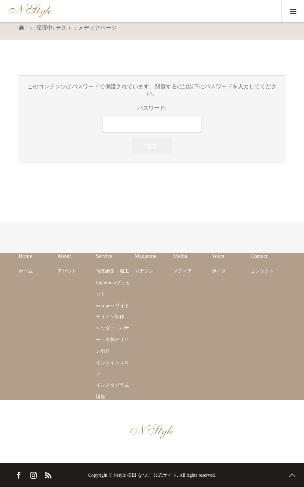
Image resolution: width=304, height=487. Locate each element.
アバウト (66, 271)
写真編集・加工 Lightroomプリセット (113, 282)
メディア (182, 271)
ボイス (219, 271)
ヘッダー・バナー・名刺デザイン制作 (112, 339)
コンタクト (262, 271)
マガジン (144, 271)
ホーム (26, 271)
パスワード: (152, 119)
